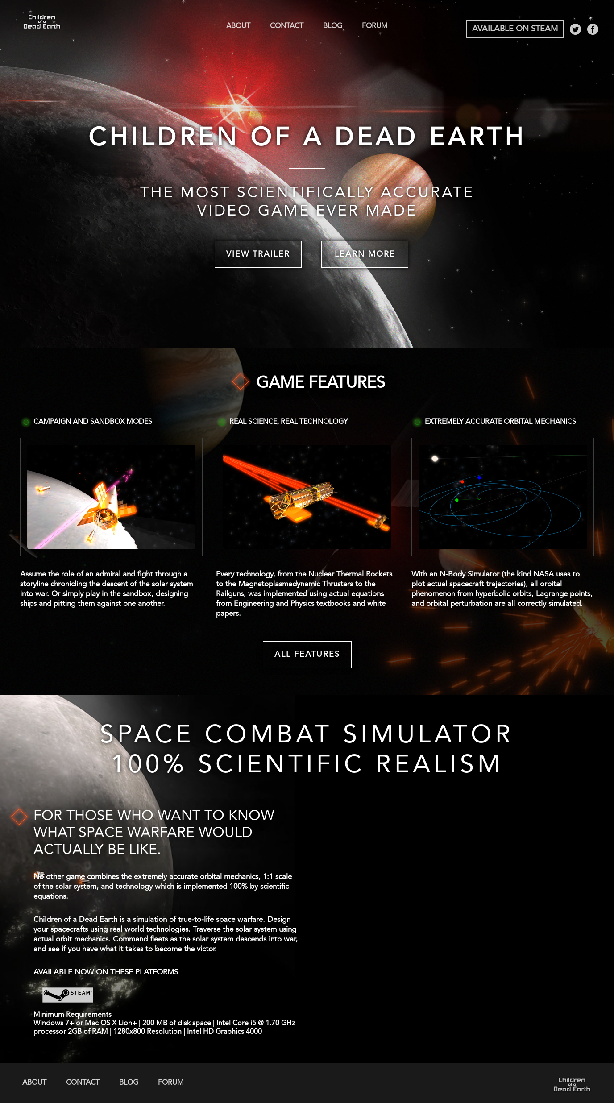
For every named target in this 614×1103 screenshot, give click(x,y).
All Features (307, 655)
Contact (286, 26)
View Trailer (258, 254)
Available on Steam (515, 29)
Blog (332, 26)
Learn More (365, 254)
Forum (375, 26)
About (238, 26)
